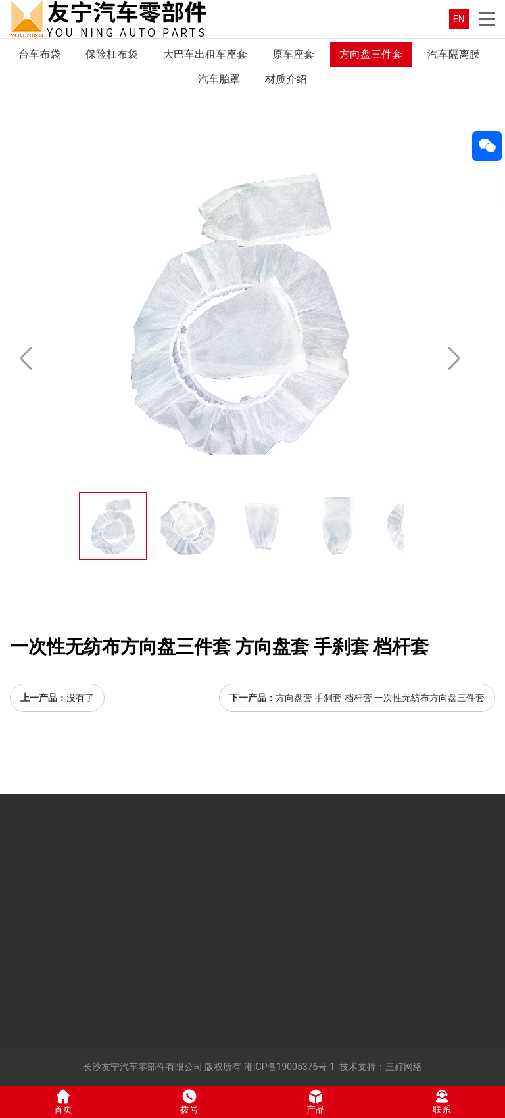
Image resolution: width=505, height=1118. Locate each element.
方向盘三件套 (370, 54)
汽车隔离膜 (453, 54)
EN (459, 19)
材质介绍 (286, 79)
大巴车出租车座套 (205, 54)
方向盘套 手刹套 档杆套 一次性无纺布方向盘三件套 (380, 697)
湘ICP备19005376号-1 (289, 1067)
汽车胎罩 (219, 79)
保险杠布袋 (111, 54)
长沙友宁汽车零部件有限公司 (143, 1067)
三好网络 (403, 1067)
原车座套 (293, 54)
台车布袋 (39, 54)
